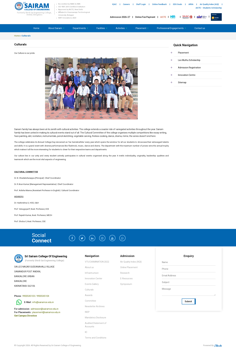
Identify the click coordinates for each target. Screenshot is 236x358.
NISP (87, 312)
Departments (79, 28)
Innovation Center (93, 278)
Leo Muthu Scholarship (189, 60)
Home (36, 28)
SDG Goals (177, 4)
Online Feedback (159, 4)
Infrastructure (92, 273)
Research (125, 273)
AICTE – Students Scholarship (209, 8)
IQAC (114, 4)
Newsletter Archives (95, 306)
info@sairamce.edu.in (43, 302)
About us (89, 267)
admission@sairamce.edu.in (44, 309)
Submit (188, 301)
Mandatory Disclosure (95, 317)
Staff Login (141, 4)
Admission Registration (189, 67)
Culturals (89, 289)
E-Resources (126, 278)
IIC (86, 332)
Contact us (199, 28)
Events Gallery (92, 284)
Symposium (126, 284)
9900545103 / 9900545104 (35, 296)
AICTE (163, 17)
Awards (89, 295)
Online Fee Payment (145, 17)
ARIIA (190, 4)
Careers (126, 4)
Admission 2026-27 (120, 17)
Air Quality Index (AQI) (209, 4)
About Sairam (55, 28)
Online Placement (129, 267)
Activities (120, 28)
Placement (141, 28)
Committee (90, 301)
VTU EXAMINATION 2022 (97, 262)
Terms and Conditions (95, 337)
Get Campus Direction (25, 315)
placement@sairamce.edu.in (46, 312)
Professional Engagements (170, 28)
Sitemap (182, 82)
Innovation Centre (186, 75)
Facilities (101, 28)
